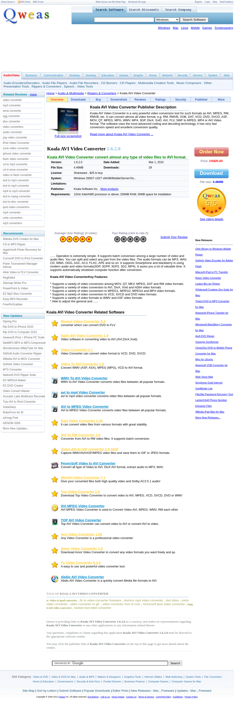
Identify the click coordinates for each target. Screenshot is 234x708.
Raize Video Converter (208, 277)
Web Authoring (173, 676)
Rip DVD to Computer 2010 (20, 332)
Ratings (160, 99)
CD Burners (109, 83)
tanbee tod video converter (92, 608)
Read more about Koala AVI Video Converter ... (121, 134)
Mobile (195, 28)
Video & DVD (40, 676)
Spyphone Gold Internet (208, 382)
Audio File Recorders (83, 83)
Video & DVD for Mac (64, 676)
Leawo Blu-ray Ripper (207, 283)
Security (182, 75)
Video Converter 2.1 (77, 350)
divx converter (11, 121)
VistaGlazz (9, 407)
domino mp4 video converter (143, 600)
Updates (182, 690)
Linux (184, 28)
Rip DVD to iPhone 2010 (18, 326)
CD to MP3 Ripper (14, 244)
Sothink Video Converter (18, 364)
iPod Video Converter (16, 143)
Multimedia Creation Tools (156, 83)
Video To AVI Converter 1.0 (82, 364)
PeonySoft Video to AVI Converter (88, 463)
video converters (13, 126)
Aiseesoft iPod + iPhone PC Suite (23, 337)
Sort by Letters (47, 690)
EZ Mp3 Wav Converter (17, 293)
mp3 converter (12, 105)
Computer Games (158, 681)
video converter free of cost (121, 604)
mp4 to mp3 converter (16, 191)
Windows (164, 28)
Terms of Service (146, 697)
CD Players (127, 83)
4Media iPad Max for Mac (209, 411)
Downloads (78, 99)
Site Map (28, 690)
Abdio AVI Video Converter (82, 577)
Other (208, 83)
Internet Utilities (153, 676)
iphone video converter (17, 153)
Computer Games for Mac (186, 681)
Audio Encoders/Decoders (21, 83)
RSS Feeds (24, 2)
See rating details (211, 219)
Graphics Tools (132, 676)
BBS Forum (38, 2)
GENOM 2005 (11, 423)
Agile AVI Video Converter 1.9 (84, 335)
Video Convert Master (16, 391)
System (212, 75)
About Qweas (8, 2)
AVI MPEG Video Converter (83, 506)
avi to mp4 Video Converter (83, 392)
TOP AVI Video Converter (81, 520)
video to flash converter (17, 175)
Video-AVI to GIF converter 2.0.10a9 (89, 449)
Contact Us (131, 697)
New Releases (141, 690)
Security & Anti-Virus (88, 681)
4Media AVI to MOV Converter (21, 359)
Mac (176, 28)
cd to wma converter (15, 169)
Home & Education (43, 681)
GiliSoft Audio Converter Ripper (22, 353)
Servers (197, 75)
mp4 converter (12, 212)
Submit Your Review (173, 237)
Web (226, 75)
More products (109, 189)
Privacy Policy (191, 697)
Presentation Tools (16, 86)
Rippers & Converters (46, 86)
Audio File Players (54, 83)
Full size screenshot (68, 136)
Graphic (138, 75)
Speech (69, 86)
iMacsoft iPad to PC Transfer (211, 272)
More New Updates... (16, 428)
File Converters (213, 676)
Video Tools (85, 86)
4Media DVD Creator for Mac (21, 239)
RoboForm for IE (13, 412)
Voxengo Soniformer (207, 342)
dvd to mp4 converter (16, 185)
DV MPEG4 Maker (14, 380)
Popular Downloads (97, 690)
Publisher (201, 99)
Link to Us (105, 697)
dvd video (172, 600)
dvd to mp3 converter (16, 180)
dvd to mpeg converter (17, 196)
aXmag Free (10, 417)
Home (153, 75)
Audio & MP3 (86, 676)
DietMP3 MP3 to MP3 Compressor (24, 342)
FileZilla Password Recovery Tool (214, 394)
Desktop (74, 75)
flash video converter (16, 159)
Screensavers (224, 28)
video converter (12, 100)
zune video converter (16, 148)
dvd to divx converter (16, 201)
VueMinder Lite (204, 388)
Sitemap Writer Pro (14, 283)
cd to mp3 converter (15, 164)
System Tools (193, 676)
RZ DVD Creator (13, 385)
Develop (91, 75)
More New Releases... (207, 417)
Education (108, 75)
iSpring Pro (10, 321)
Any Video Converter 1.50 (81, 534)
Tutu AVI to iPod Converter (19, 401)
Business (31, 75)
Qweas (61, 697)
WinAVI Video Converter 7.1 (83, 477)
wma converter (12, 110)
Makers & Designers (109, 676)
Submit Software (70, 690)
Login (207, 2)
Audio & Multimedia (71, 93)
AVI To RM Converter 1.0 (80, 435)
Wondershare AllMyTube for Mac (23, 348)
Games (207, 28)
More (221, 99)
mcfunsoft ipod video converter (164, 604)
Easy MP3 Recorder (15, 299)
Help (215, 2)
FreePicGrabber (13, 304)
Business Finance (134, 681)
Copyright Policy (163, 697)
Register (198, 2)
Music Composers (188, 83)
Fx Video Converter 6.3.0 (81, 563)
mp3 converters (12, 223)
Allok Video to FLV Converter (21, 272)
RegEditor (9, 277)
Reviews (140, 99)
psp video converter (15, 137)
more (33, 94)
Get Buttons (93, 697)
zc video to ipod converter (61, 600)
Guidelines (178, 697)
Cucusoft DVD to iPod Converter (23, 258)
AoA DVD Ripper (204, 336)
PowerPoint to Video (15, 288)
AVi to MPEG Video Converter (85, 406)
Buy (98, 99)
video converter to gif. (85, 604)
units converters (13, 217)
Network (167, 75)
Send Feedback (226, 2)
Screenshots (118, 99)
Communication (53, 75)
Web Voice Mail (204, 376)
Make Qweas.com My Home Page (111, 2)
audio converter (12, 132)
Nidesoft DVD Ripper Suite (19, 375)
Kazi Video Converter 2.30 (82, 421)
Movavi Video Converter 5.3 (83, 321)
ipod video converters (16, 207)
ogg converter (11, 116)
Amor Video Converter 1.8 (82, 548)
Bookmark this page (137, 2)
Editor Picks (121, 690)
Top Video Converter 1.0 (80, 492)
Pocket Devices (112, 681)
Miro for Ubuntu (204, 359)
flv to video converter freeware (100, 600)
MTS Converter (12, 369)
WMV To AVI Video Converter (84, 378)
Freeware (167, 690)
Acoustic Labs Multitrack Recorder (24, 396)
